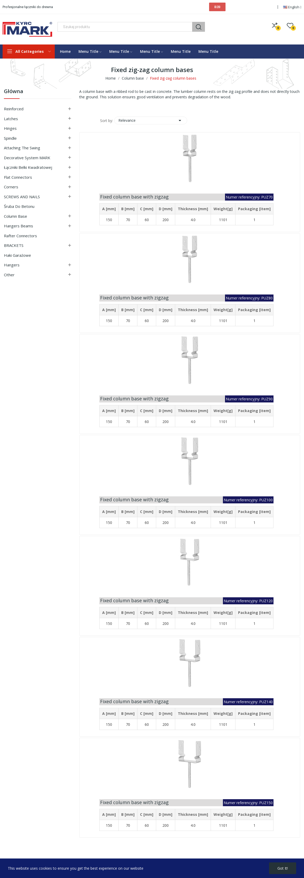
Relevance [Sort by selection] (150, 120)
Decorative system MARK (27, 157)
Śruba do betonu (19, 206)
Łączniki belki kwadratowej (28, 167)
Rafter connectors (20, 235)
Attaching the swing (22, 147)
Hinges (10, 128)
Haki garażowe (17, 255)
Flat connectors (18, 177)
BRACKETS (13, 245)
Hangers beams (18, 225)
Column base (15, 216)
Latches (11, 118)
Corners (11, 186)
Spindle (10, 138)
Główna (13, 92)
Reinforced (13, 108)
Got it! (282, 868)
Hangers (12, 264)
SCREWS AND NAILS (22, 196)
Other (9, 274)
